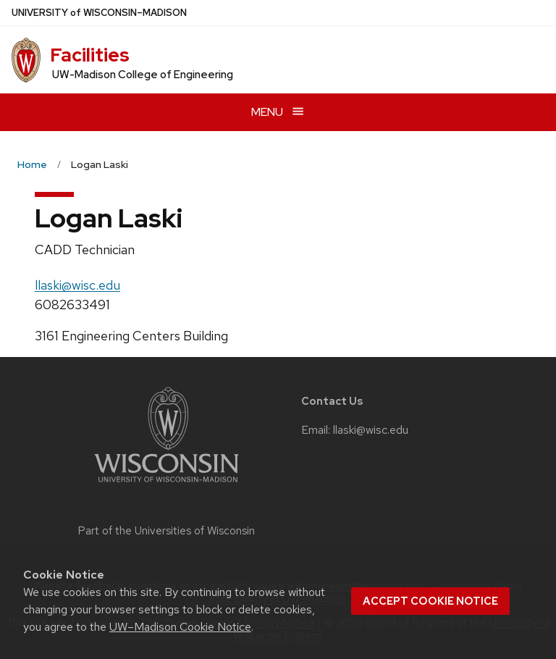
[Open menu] (278, 111)
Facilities (90, 55)
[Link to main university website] (166, 484)
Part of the (166, 531)
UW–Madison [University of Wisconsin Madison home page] (99, 13)
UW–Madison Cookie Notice (180, 626)
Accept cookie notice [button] (430, 601)
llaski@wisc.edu (77, 285)
